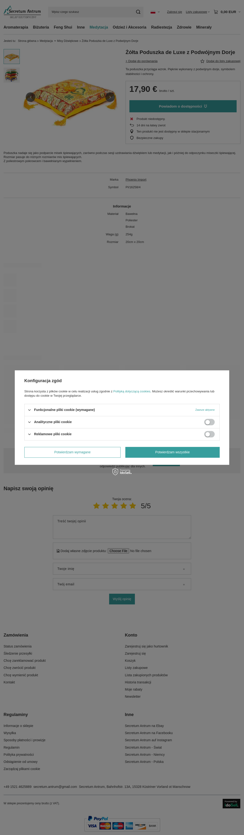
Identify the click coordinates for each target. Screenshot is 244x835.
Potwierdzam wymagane (72, 452)
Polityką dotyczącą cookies (131, 391)
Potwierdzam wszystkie (172, 452)
